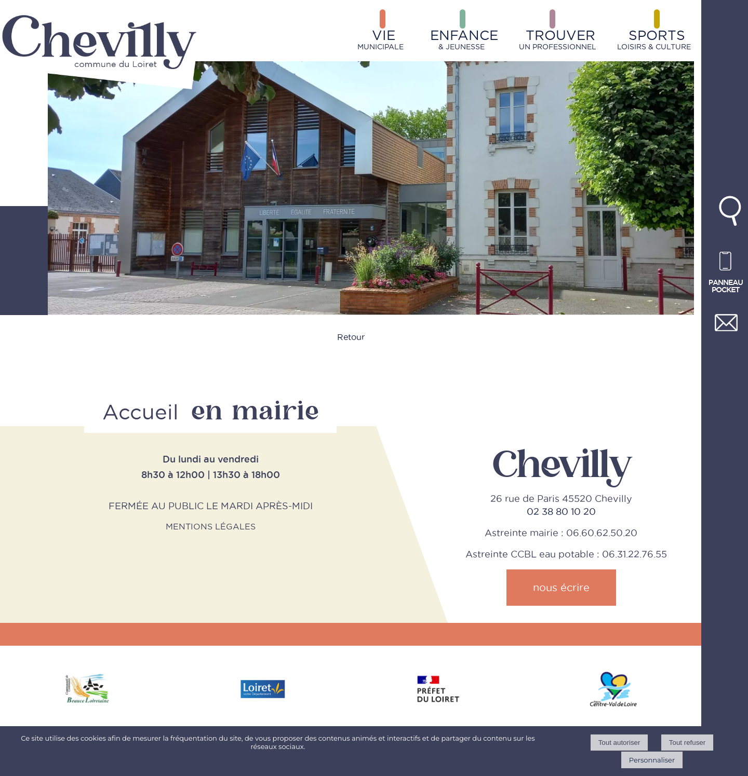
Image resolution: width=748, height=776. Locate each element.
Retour (351, 337)
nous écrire (561, 587)
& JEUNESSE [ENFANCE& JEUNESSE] (464, 39)
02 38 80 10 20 (561, 511)
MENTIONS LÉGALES (211, 526)
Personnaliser (652, 760)
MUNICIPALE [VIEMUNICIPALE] (380, 39)
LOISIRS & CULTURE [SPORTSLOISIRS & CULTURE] (654, 39)
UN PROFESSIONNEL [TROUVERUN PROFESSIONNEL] (557, 39)
